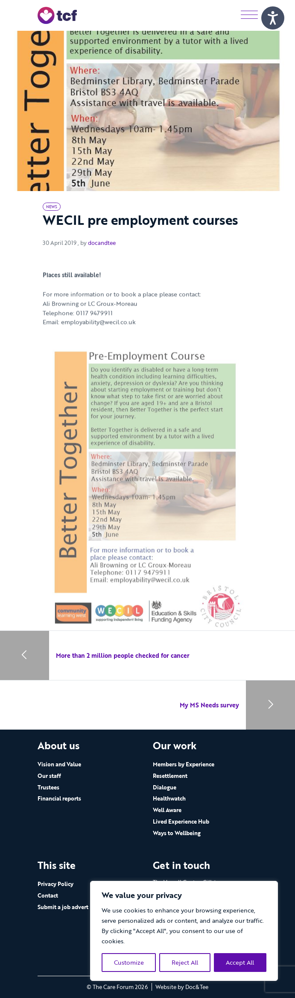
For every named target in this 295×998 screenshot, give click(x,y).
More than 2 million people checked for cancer (123, 655)
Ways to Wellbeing (177, 833)
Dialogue (164, 787)
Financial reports (59, 798)
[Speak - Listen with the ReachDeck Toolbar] (272, 17)
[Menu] (249, 15)
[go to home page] (57, 14)
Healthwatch (169, 798)
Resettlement (170, 776)
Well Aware (167, 810)
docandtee (102, 243)
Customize (129, 962)
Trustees (48, 787)
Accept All (240, 962)
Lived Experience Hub (181, 821)
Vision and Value (59, 764)
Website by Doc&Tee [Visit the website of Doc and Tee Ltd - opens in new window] (181, 987)
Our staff (49, 776)
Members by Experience (183, 764)
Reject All (185, 962)
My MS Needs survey (209, 705)
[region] (184, 931)
